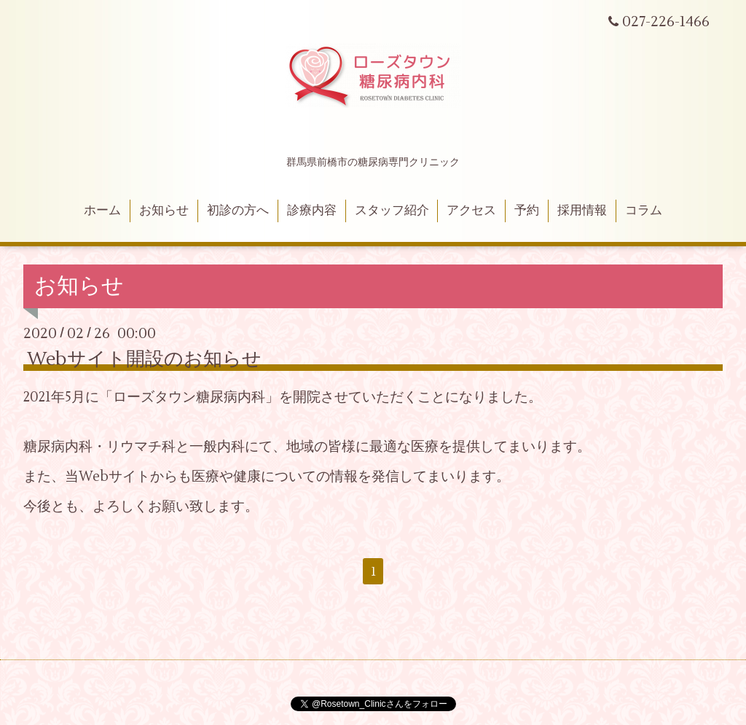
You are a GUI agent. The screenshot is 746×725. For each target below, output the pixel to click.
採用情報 (582, 211)
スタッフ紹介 (392, 211)
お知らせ (164, 211)
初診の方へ (238, 211)
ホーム (102, 211)
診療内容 (312, 211)
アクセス (471, 211)
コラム (643, 211)
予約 (526, 211)
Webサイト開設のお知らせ (144, 359)
